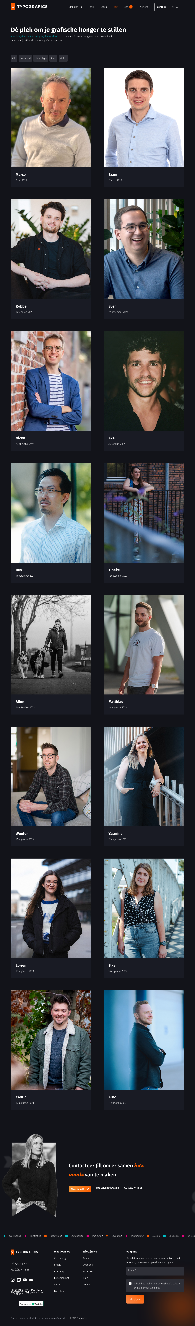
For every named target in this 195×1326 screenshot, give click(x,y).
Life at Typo (40, 58)
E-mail (132, 1270)
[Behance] (31, 1280)
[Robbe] (51, 259)
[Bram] (144, 127)
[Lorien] (51, 918)
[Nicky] (51, 391)
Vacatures (88, 1271)
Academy (59, 1271)
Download (25, 58)
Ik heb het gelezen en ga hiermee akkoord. (157, 1285)
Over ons (143, 6)
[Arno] (144, 1050)
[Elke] (144, 918)
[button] (177, 7)
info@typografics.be (21, 1263)
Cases (103, 6)
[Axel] (144, 391)
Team (91, 6)
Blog (115, 6)
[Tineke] (144, 523)
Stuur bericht (77, 1189)
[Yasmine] (144, 786)
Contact (161, 6)
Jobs (128, 7)
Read (53, 58)
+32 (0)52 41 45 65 (20, 1269)
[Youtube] (25, 1280)
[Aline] (51, 655)
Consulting (60, 1258)
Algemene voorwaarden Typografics (51, 1318)
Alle (14, 58)
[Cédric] (51, 1050)
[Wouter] (51, 786)
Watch (63, 58)
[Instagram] (12, 1280)
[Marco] (51, 127)
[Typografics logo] (29, 7)
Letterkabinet (61, 1277)
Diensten (73, 6)
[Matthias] (144, 655)
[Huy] (51, 523)
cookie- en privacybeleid (158, 1283)
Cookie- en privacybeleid (22, 1318)
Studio (57, 1264)
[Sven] (144, 259)
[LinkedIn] (19, 1280)
